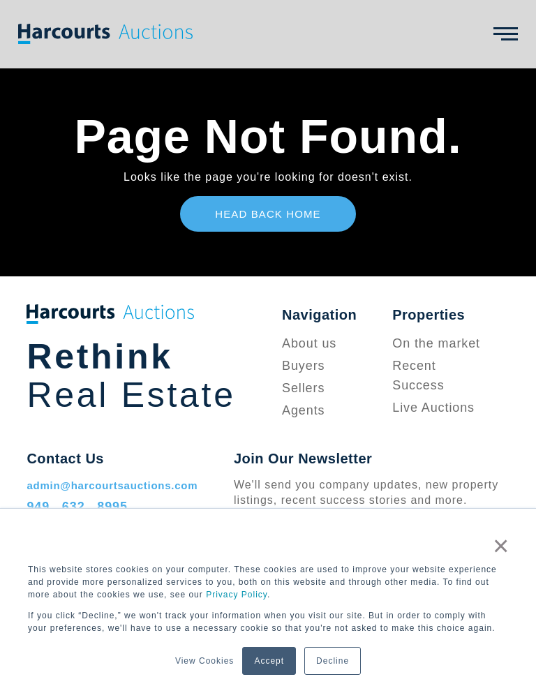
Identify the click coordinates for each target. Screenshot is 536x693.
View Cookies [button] (204, 661)
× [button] (501, 545)
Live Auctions (433, 408)
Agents (303, 410)
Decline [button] (332, 661)
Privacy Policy (236, 594)
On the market (436, 343)
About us (309, 343)
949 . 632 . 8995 (77, 507)
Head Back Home (267, 214)
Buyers (303, 366)
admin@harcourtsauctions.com (112, 485)
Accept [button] (269, 661)
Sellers (303, 388)
